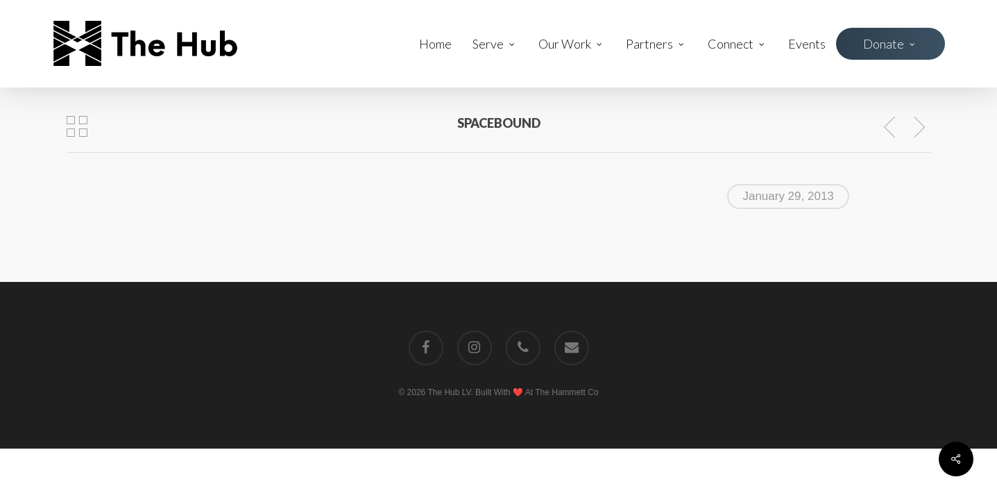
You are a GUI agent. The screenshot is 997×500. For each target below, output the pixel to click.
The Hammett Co (566, 392)
